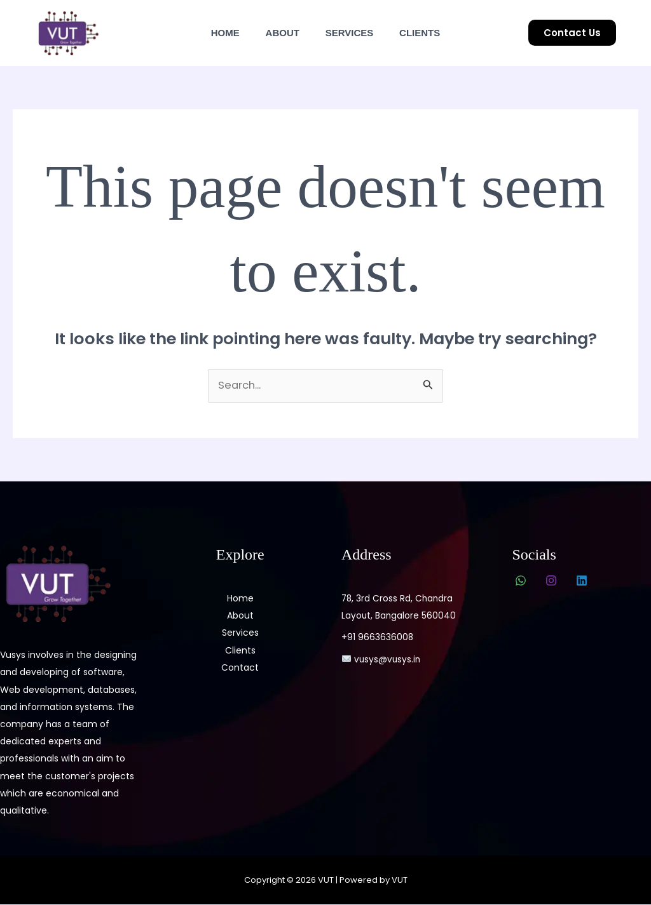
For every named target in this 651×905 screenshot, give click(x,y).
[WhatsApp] (520, 581)
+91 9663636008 (377, 637)
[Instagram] (551, 581)
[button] (572, 33)
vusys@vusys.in (382, 659)
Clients (428, 32)
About (279, 32)
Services (352, 32)
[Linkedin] (581, 581)
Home (216, 32)
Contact (240, 667)
